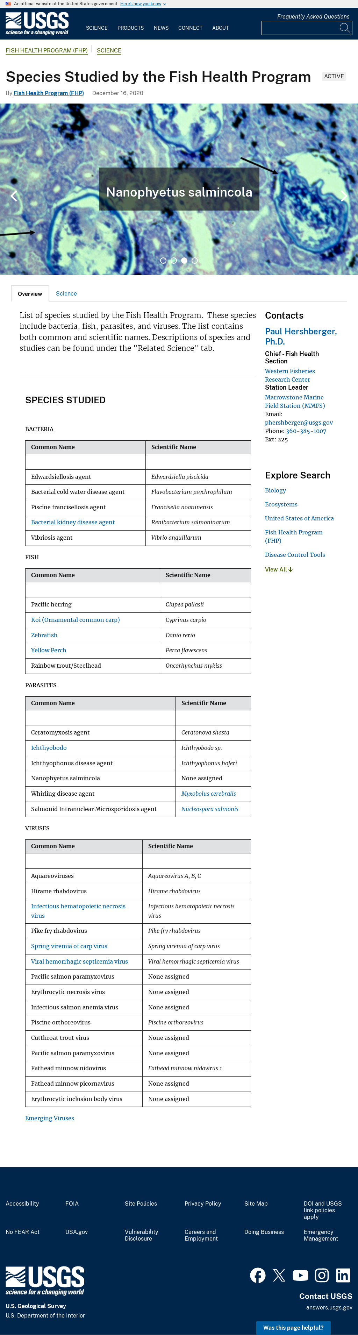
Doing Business (264, 1232)
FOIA (72, 1204)
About (220, 28)
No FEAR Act (23, 1232)
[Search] (345, 28)
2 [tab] (174, 260)
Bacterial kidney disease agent (73, 522)
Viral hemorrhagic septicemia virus (79, 961)
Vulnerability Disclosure (141, 1235)
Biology (275, 490)
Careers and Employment (201, 1235)
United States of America (299, 518)
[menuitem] (97, 24)
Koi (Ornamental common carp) (75, 620)
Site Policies (141, 1204)
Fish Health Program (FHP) (47, 50)
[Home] (37, 33)
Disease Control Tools (295, 554)
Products (130, 28)
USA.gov (76, 1232)
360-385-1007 (306, 430)
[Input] (307, 28)
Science (97, 28)
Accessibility (22, 1204)
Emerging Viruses (49, 1118)
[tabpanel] (179, 189)
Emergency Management (321, 1235)
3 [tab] (184, 260)
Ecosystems (281, 504)
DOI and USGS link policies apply (323, 1210)
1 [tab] (163, 260)
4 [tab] (195, 260)
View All (279, 569)
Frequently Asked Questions (313, 16)
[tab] (30, 293)
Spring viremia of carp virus (69, 946)
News (161, 28)
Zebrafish (44, 635)
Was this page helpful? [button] (293, 1328)
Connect (190, 28)
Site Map (256, 1204)
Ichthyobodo (49, 748)
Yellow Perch (48, 650)
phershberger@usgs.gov (299, 422)
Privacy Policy (203, 1204)
